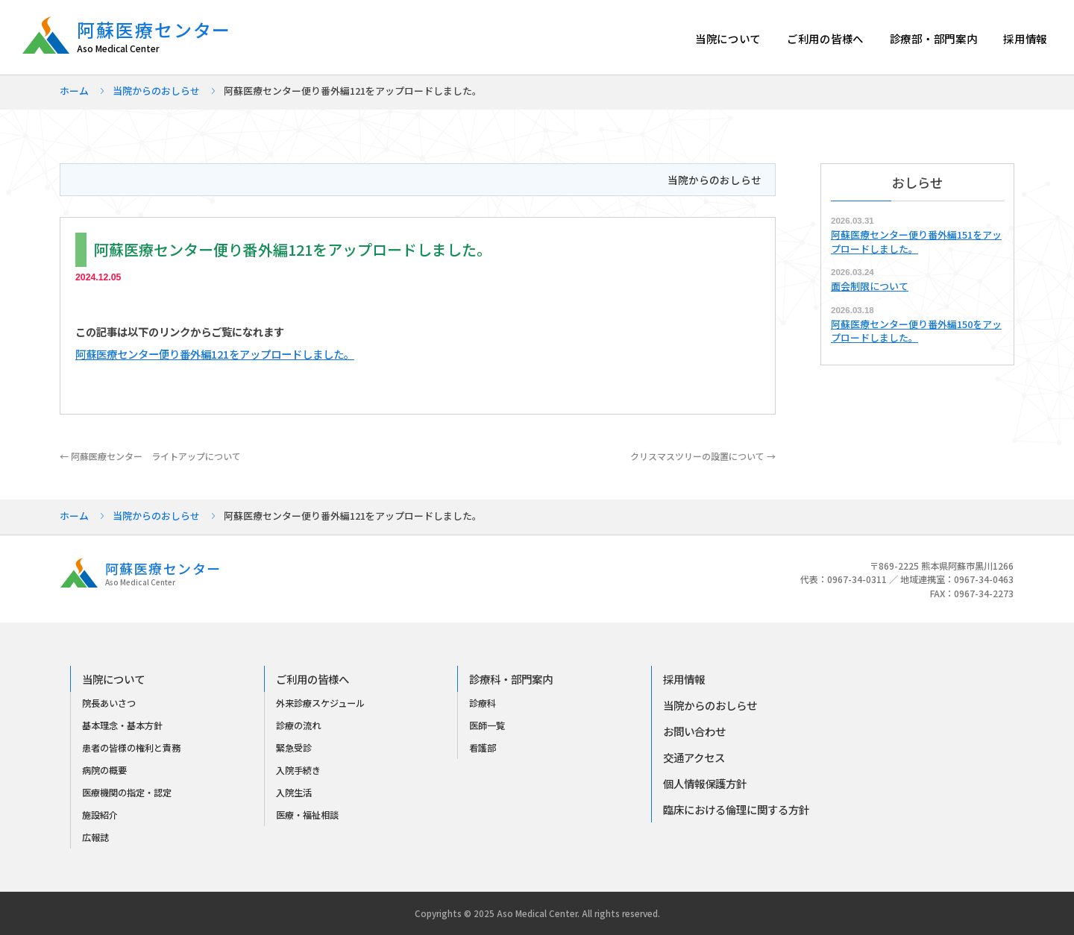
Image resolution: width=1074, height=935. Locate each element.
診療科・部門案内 (511, 679)
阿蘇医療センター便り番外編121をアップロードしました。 (214, 354)
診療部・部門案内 (934, 38)
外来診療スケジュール (320, 703)
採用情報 (1025, 38)
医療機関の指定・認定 (127, 792)
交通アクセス (694, 757)
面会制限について (869, 286)
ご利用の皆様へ (825, 38)
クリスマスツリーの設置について (703, 456)
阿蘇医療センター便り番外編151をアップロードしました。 (916, 241)
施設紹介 (100, 815)
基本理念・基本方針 (122, 725)
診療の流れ (298, 725)
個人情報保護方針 (705, 783)
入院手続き (298, 770)
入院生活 (294, 792)
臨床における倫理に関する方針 (736, 809)
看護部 (482, 748)
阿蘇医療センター (161, 36)
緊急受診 (294, 748)
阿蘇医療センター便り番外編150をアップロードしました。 (916, 331)
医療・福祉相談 (307, 815)
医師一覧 (487, 725)
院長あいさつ (109, 703)
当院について (728, 38)
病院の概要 (104, 770)
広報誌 (95, 837)
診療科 (482, 703)
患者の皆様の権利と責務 (131, 748)
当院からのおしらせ (156, 91)
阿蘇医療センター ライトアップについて (150, 456)
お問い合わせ (694, 731)
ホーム (74, 91)
